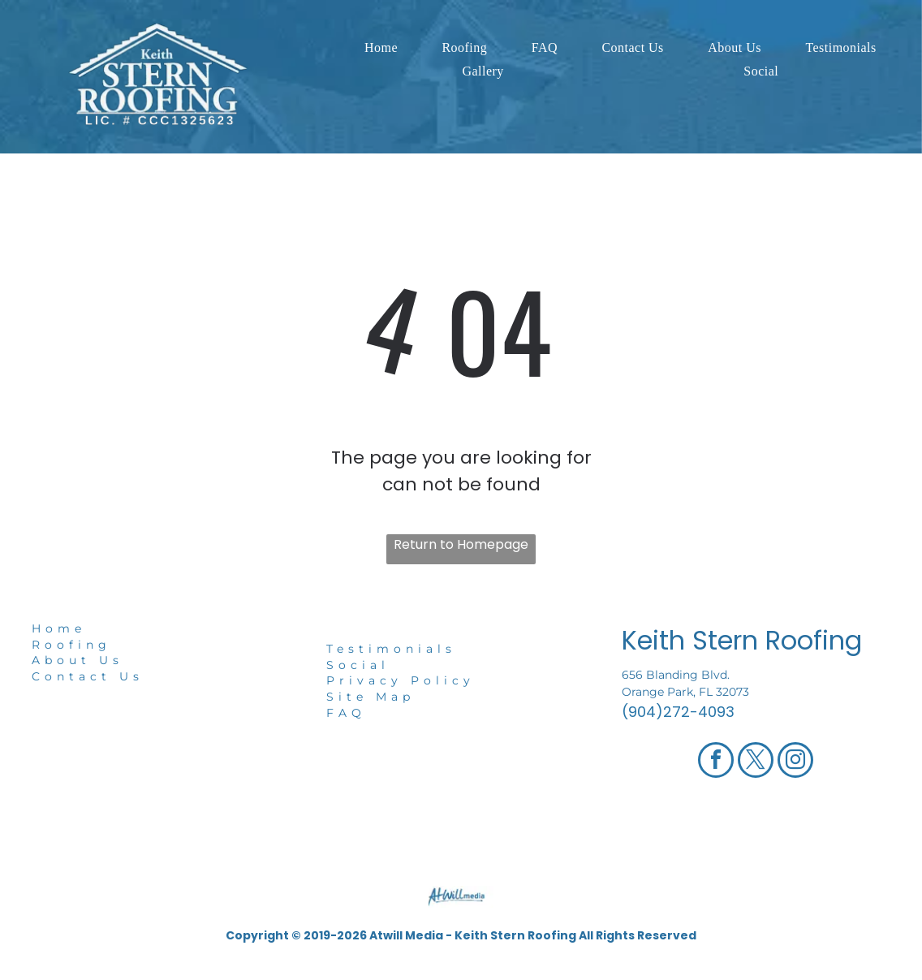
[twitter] (755, 762)
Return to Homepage (461, 544)
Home (59, 628)
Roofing (71, 644)
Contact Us (88, 676)
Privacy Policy (400, 680)
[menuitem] (381, 48)
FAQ (346, 713)
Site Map (370, 696)
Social (358, 665)
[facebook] (716, 762)
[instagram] (795, 762)
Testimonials (391, 648)
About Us (77, 660)
